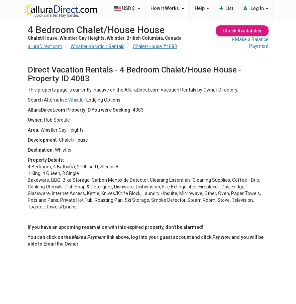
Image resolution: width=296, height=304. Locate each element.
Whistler (76, 100)
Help (202, 8)
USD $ (127, 8)
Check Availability (242, 30)
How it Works (167, 8)
